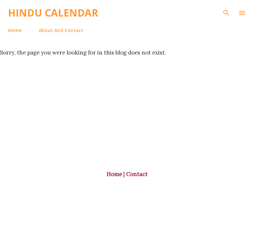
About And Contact (61, 30)
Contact (137, 174)
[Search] (226, 12)
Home (14, 30)
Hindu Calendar (53, 13)
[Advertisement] (127, 102)
